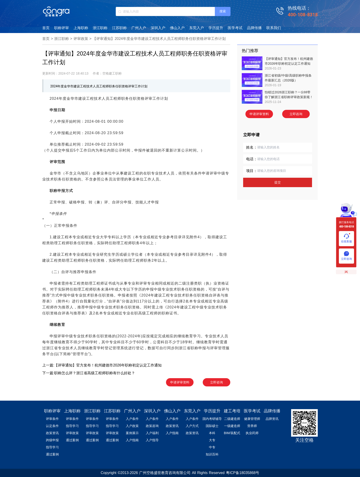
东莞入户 (196, 28)
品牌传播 (254, 28)
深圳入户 (158, 28)
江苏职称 (119, 28)
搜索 (222, 11)
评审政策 (80, 39)
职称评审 (61, 28)
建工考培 (232, 411)
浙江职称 (100, 28)
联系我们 (273, 28)
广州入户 (138, 28)
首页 (46, 28)
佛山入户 (177, 28)
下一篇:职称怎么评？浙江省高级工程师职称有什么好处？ (88, 373)
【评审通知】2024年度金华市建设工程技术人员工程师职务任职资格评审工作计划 (159, 39)
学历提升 (215, 28)
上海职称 (80, 28)
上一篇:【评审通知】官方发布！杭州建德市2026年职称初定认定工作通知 (102, 365)
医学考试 (235, 28)
